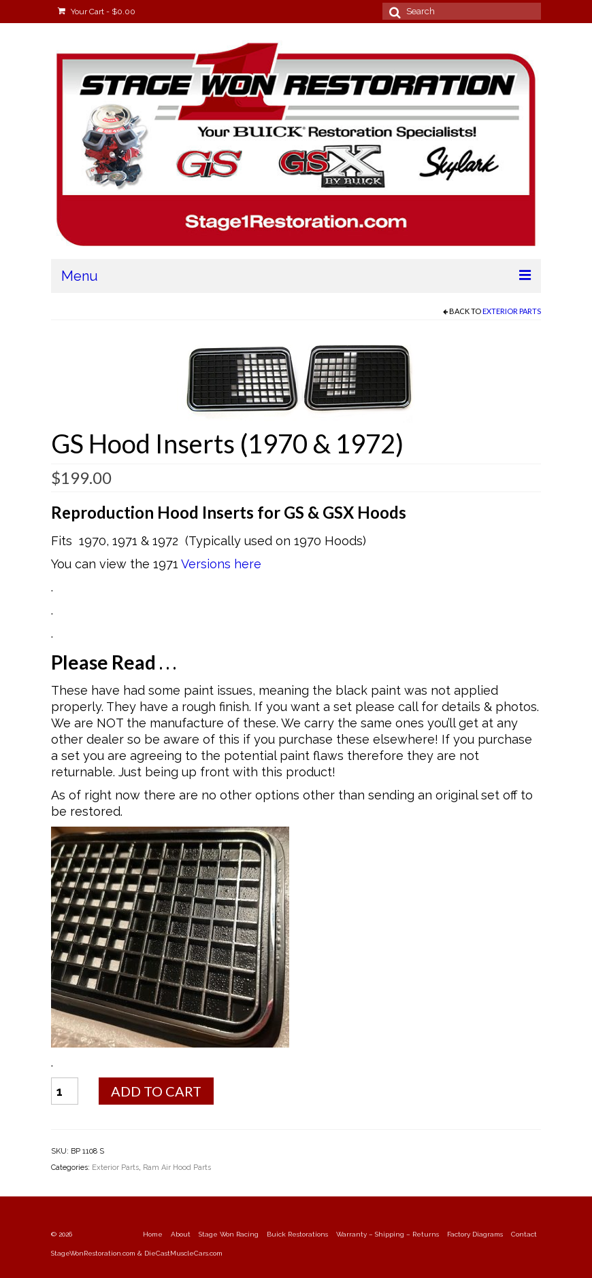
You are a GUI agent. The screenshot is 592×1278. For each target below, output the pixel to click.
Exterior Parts (511, 311)
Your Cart (96, 11)
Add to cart (156, 1091)
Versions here (221, 564)
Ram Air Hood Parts (177, 1167)
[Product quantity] (64, 1091)
